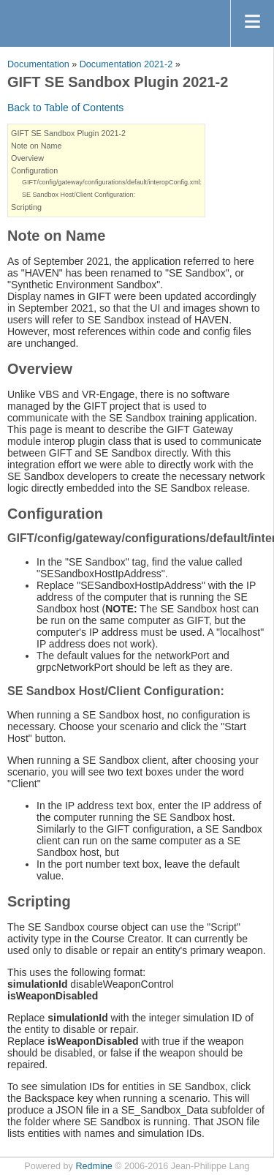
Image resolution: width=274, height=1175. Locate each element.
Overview (27, 158)
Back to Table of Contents (65, 107)
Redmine (93, 1166)
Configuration (34, 170)
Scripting (26, 207)
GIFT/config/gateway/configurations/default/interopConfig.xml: (112, 182)
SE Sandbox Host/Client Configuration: (78, 194)
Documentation (38, 64)
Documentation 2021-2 (126, 64)
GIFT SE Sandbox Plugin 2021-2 (68, 133)
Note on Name (36, 145)
